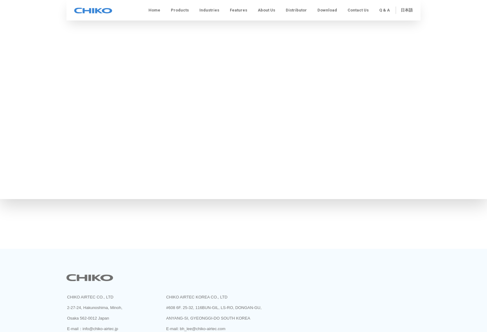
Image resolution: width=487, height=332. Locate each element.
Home (154, 10)
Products (180, 10)
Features (238, 10)
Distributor (296, 10)
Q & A (384, 10)
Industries (209, 10)
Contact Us (358, 10)
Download (327, 10)
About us (266, 10)
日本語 (407, 10)
